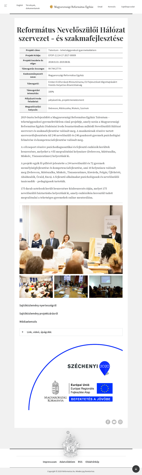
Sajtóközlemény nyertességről (37, 305)
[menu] (5, 5)
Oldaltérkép (92, 461)
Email (98, 6)
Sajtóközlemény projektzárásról (38, 313)
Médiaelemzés (28, 321)
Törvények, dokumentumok (33, 7)
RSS (80, 461)
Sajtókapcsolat (127, 6)
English (20, 5)
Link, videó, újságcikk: (39, 332)
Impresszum (50, 461)
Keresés (110, 6)
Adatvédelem (67, 461)
